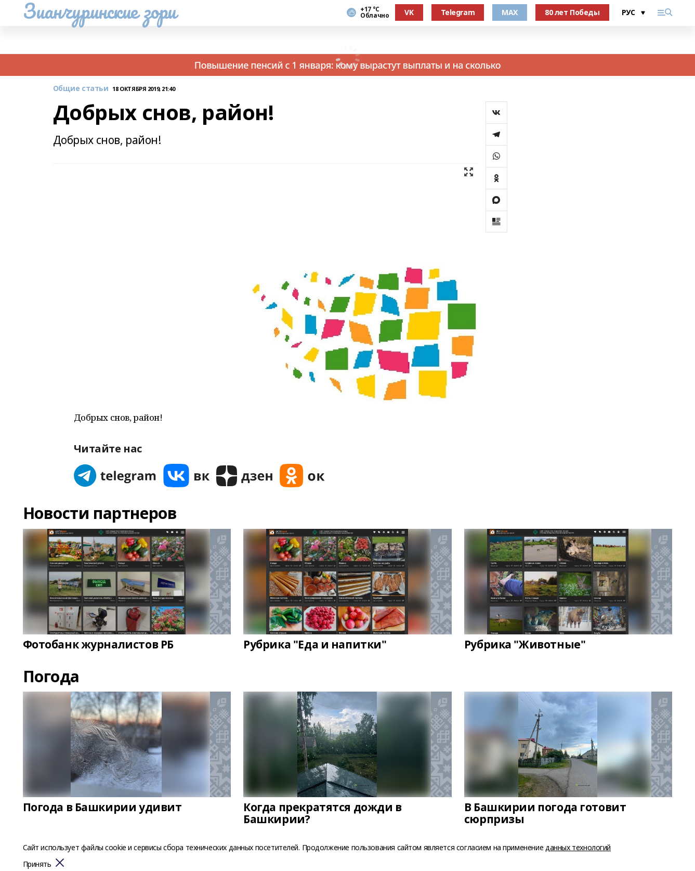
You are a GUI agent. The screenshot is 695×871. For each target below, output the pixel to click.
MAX (510, 12)
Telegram (458, 12)
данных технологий (578, 847)
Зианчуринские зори (99, 11)
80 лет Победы (572, 12)
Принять (37, 864)
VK (408, 12)
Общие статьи (81, 88)
